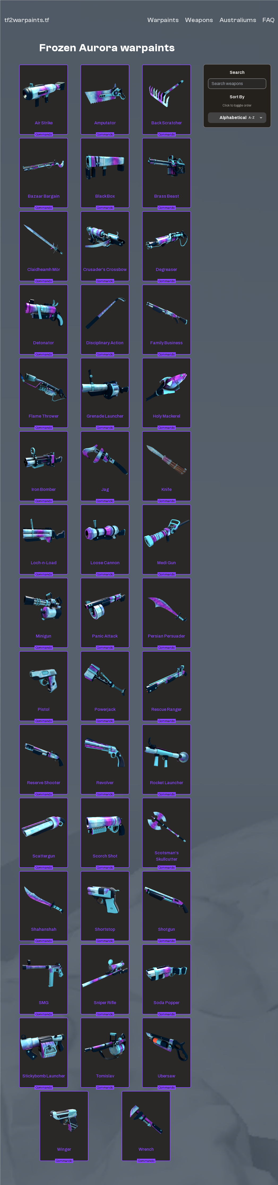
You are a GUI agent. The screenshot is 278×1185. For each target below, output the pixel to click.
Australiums (238, 20)
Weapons (199, 20)
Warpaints (163, 20)
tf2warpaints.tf (26, 20)
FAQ (269, 20)
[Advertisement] (237, 204)
